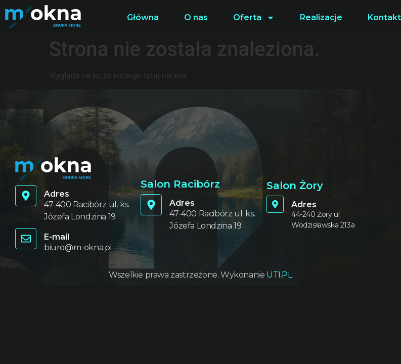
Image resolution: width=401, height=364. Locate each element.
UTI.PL (279, 275)
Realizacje (321, 17)
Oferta (254, 18)
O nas (196, 17)
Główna (143, 17)
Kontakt (384, 17)
